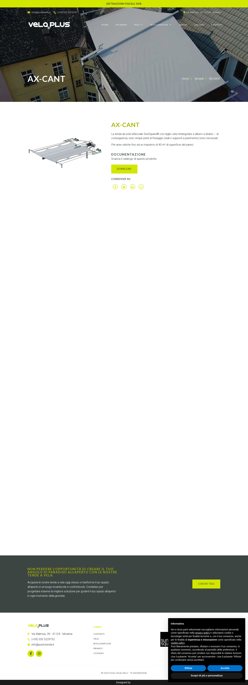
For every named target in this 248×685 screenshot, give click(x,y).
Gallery (199, 24)
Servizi (183, 24)
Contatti (216, 24)
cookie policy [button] (177, 643)
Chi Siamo (121, 24)
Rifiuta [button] (188, 668)
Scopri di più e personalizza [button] (207, 675)
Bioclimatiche (161, 24)
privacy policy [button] (202, 632)
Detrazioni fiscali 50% (124, 3)
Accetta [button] (225, 668)
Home (104, 24)
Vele (139, 24)
